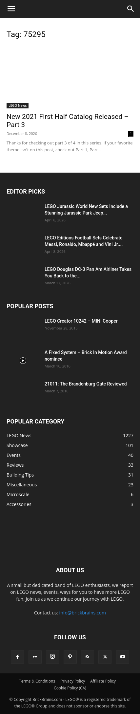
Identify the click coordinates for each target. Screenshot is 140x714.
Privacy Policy (72, 681)
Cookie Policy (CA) (70, 688)
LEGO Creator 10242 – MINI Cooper (81, 321)
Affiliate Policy (103, 681)
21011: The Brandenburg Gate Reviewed (86, 383)
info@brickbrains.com (82, 613)
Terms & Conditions (37, 681)
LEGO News (18, 105)
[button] (11, 9)
